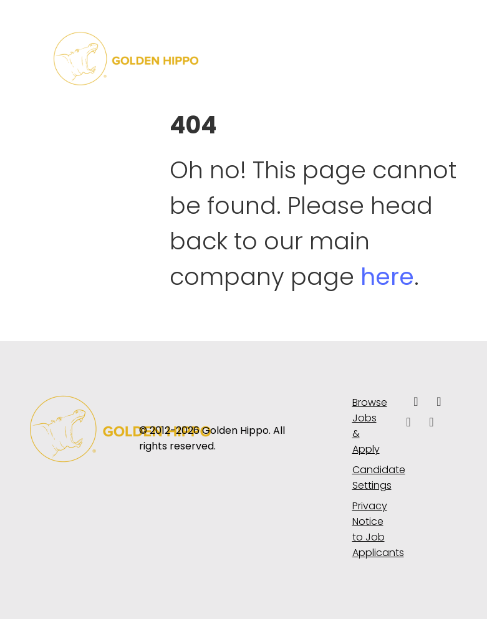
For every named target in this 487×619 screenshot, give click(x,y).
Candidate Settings (369, 477)
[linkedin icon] (439, 402)
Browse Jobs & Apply (369, 425)
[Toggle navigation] (418, 58)
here (387, 276)
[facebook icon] (416, 402)
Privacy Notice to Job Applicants (369, 529)
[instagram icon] (432, 423)
